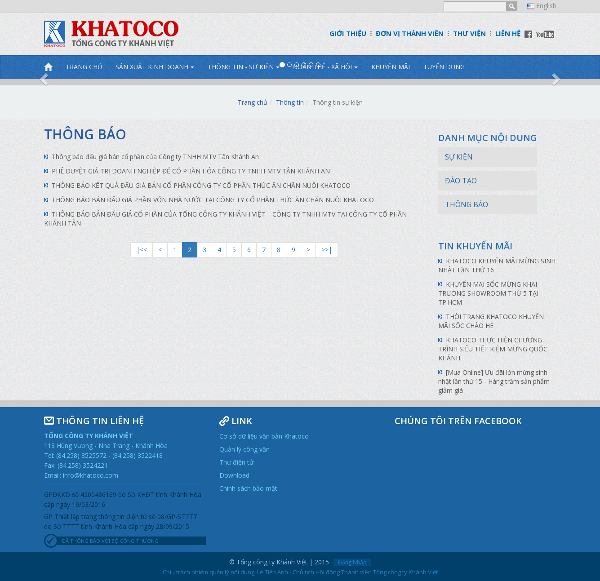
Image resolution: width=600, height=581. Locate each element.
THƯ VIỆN (469, 33)
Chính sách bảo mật (248, 488)
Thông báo (85, 134)
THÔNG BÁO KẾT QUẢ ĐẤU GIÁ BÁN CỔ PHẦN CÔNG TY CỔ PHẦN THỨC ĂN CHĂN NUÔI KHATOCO (201, 185)
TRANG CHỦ (84, 66)
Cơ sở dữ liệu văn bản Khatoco (264, 436)
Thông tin (290, 102)
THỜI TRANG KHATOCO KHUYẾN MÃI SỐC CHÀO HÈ (491, 321)
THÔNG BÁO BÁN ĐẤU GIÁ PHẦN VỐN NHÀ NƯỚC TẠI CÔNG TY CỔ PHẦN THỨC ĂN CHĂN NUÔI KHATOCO (213, 199)
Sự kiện (459, 157)
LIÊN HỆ (507, 33)
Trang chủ (252, 102)
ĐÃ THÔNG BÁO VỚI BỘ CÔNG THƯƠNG (110, 540)
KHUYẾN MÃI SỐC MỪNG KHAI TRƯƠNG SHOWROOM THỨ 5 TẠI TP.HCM (488, 293)
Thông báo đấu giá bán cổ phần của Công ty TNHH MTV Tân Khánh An (155, 156)
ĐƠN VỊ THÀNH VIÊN (410, 33)
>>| (326, 249)
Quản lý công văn (244, 449)
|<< (141, 249)
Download (234, 475)
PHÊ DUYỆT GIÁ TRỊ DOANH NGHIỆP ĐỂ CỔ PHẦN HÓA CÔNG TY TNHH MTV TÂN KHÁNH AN (192, 171)
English (546, 5)
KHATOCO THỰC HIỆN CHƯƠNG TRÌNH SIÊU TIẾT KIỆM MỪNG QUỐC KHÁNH (492, 349)
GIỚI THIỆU (347, 33)
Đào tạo (461, 181)
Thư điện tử (236, 462)
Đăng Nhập (352, 562)
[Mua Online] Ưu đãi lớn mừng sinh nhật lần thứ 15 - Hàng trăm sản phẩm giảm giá (494, 381)
